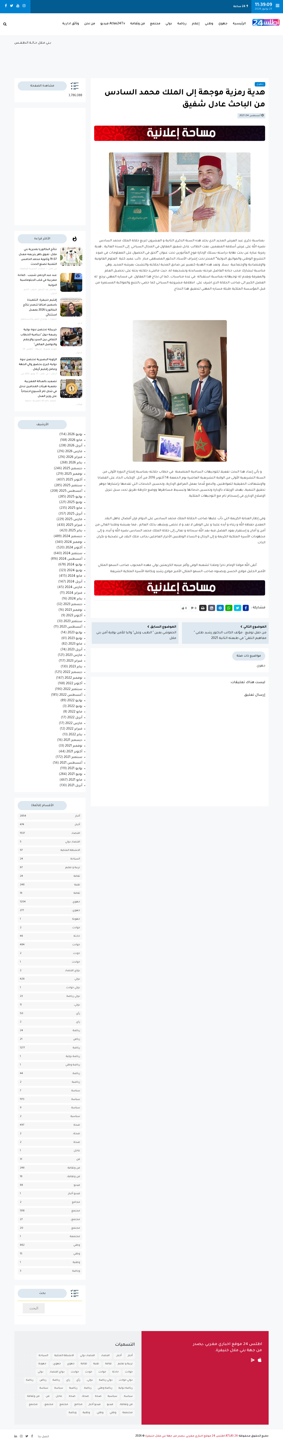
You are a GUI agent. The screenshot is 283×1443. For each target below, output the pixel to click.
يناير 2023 (75, 667)
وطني (209, 24)
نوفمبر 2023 (73, 610)
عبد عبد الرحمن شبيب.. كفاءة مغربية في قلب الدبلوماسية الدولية (37, 280)
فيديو (77, 1185)
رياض (76, 1039)
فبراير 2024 (74, 593)
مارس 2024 (73, 587)
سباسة (75, 1090)
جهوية (76, 919)
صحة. (76, 1142)
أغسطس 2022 (70, 695)
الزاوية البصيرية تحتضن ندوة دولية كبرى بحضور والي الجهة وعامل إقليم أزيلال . (38, 364)
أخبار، (77, 824)
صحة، (76, 1133)
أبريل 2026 (74, 446)
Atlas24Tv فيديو (112, 24)
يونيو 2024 (74, 571)
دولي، (77, 1005)
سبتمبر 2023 (72, 621)
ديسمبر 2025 (72, 469)
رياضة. (76, 1073)
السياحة (75, 859)
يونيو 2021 (75, 774)
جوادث (76, 927)
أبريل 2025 (74, 514)
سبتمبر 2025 (72, 486)
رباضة (76, 1030)
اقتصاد (75, 833)
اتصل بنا (43, 1436)
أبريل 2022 (74, 718)
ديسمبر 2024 (72, 536)
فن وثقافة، (73, 1176)
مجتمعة (75, 1236)
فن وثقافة (137, 24)
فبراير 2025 (74, 525)
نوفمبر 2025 (73, 474)
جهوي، (76, 910)
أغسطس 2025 (70, 491)
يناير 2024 (75, 599)
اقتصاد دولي (72, 842)
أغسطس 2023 (70, 627)
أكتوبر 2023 (74, 616)
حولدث (76, 962)
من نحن (89, 24)
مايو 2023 (75, 644)
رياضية (76, 1082)
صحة (77, 1125)
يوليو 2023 (74, 633)
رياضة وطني (72, 1065)
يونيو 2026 (74, 434)
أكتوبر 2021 (74, 752)
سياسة (75, 1099)
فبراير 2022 (74, 729)
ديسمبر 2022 (72, 672)
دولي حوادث (73, 987)
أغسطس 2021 (71, 763)
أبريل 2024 (74, 582)
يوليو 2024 (74, 565)
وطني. (76, 1254)
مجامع (76, 1202)
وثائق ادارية (70, 24)
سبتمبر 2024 (72, 553)
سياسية (75, 1116)
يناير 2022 (75, 735)
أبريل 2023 (74, 650)
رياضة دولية (73, 1056)
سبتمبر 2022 (72, 689)
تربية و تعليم (72, 867)
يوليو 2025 (74, 497)
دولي (169, 24)
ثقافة (77, 893)
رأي (78, 1013)
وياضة (76, 1271)
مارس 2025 (73, 519)
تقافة (77, 876)
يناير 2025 (75, 531)
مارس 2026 (73, 451)
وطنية (76, 1262)
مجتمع (155, 24)
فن (78, 1159)
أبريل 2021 (75, 786)
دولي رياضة (73, 996)
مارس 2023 (73, 655)
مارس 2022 (73, 723)
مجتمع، (75, 1219)
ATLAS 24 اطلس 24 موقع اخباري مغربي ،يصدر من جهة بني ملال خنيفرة (191, 1436)
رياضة (182, 24)
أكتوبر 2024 (73, 548)
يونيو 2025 (74, 502)
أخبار (77, 816)
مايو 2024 (75, 576)
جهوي (223, 24)
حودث (76, 953)
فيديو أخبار (74, 1193)
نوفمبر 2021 (73, 746)
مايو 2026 (75, 440)
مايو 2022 (75, 712)
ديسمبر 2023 (72, 604)
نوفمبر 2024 (73, 542)
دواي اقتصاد (72, 970)
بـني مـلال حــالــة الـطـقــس (141, 57)
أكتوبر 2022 (74, 684)
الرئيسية (239, 24)
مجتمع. (75, 1228)
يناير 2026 (75, 463)
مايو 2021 (75, 780)
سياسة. (75, 1108)
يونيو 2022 (74, 706)
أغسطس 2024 (70, 559)
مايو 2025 (75, 508)
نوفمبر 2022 (73, 678)
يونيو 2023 (75, 638)
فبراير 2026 (74, 457)
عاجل (77, 1150)
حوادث (76, 944)
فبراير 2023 (74, 661)
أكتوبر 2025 (74, 480)
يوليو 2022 (74, 701)
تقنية (77, 885)
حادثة (77, 936)
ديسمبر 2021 (72, 740)
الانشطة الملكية (70, 850)
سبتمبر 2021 (73, 757)
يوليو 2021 (75, 768)
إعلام (196, 24)
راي (78, 1022)
